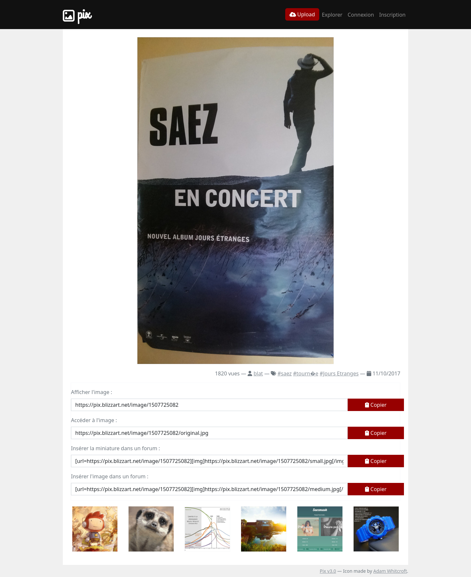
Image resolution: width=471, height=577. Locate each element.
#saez (284, 373)
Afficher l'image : (91, 392)
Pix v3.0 (328, 571)
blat (258, 373)
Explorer (332, 14)
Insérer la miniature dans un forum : (115, 448)
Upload (302, 14)
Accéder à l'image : (94, 420)
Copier (376, 404)
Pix (76, 14)
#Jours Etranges (339, 373)
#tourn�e (305, 373)
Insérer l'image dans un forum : (109, 476)
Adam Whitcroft (390, 571)
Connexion (361, 14)
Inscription (392, 14)
